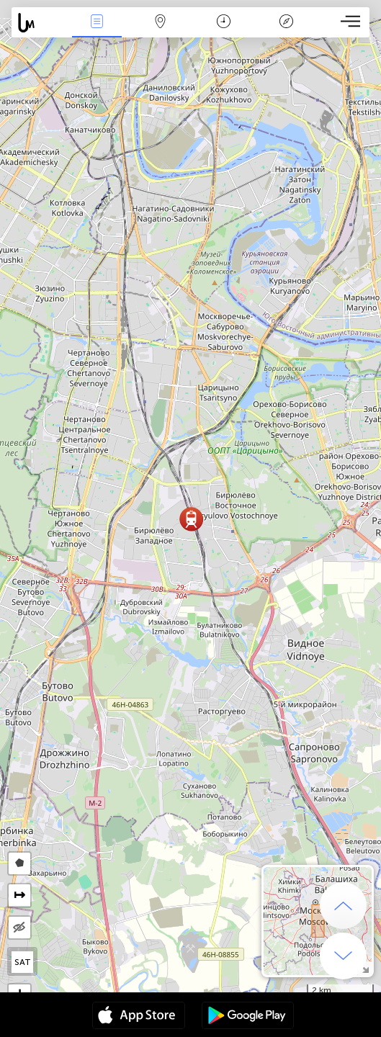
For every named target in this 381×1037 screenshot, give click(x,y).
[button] (191, 519)
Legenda (286, 23)
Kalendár (223, 23)
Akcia (96, 23)
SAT (22, 962)
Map (160, 23)
